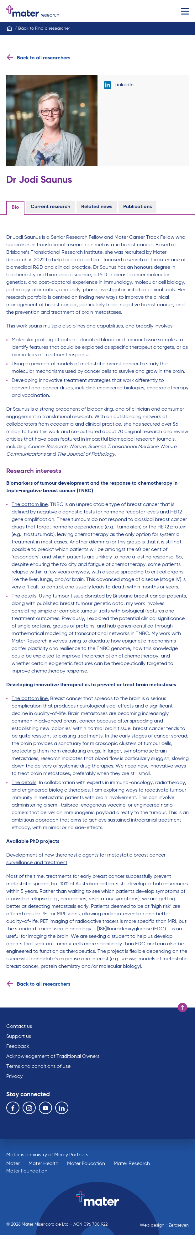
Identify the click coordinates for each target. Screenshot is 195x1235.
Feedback (17, 1046)
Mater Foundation (26, 1171)
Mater (13, 1163)
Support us (18, 1036)
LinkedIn (119, 85)
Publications (137, 206)
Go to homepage (32, 11)
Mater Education (86, 1163)
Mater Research (132, 1163)
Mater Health (43, 1163)
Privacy (14, 1076)
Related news (96, 206)
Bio (15, 207)
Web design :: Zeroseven (164, 1225)
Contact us (19, 1026)
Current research (50, 206)
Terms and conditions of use (38, 1066)
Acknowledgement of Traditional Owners (52, 1056)
